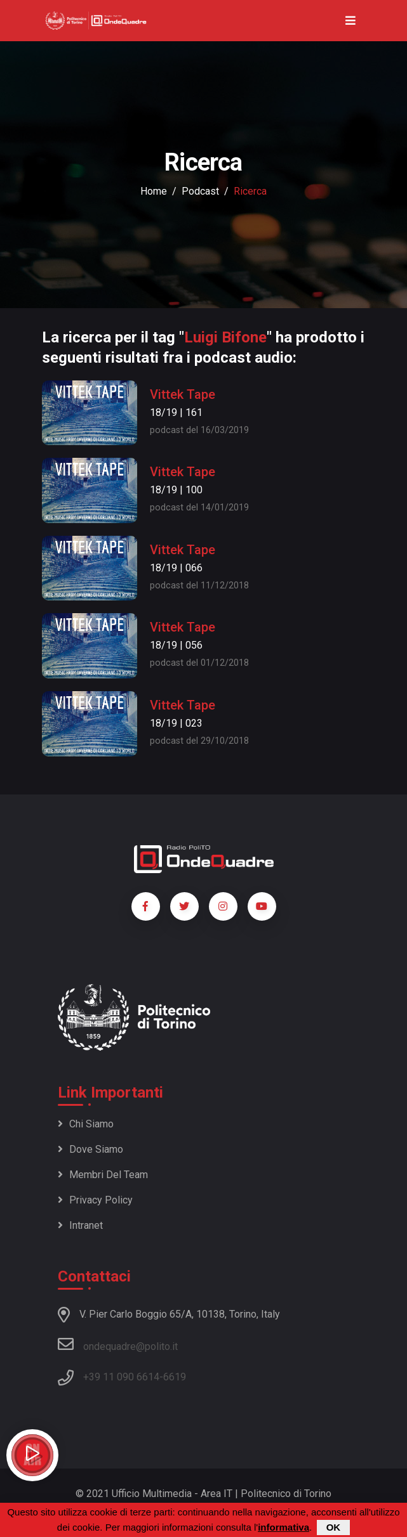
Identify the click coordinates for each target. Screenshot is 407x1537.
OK (333, 1527)
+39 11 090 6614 (121, 1377)
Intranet (80, 1225)
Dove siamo (90, 1149)
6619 (174, 1377)
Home (153, 191)
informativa (283, 1527)
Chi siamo (86, 1124)
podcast (200, 191)
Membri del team (103, 1175)
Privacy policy (95, 1200)
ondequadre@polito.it (118, 1344)
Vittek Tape (182, 394)
